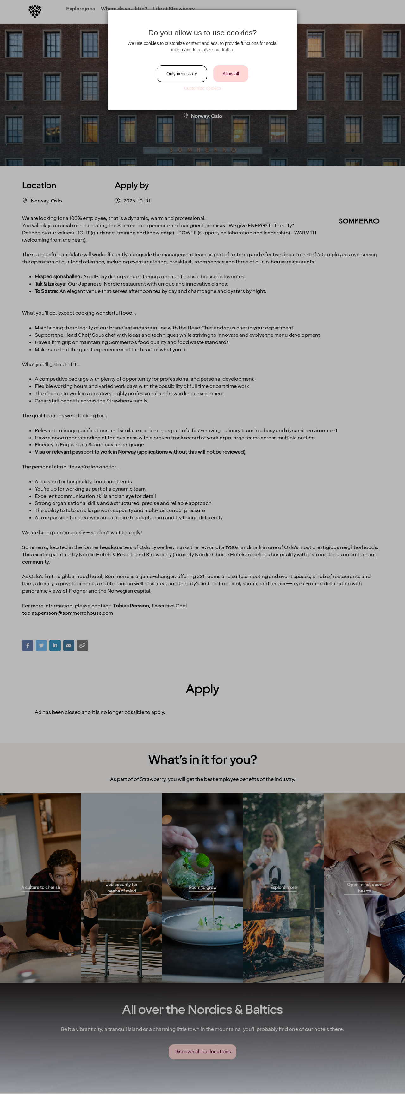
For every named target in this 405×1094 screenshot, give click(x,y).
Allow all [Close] (231, 73)
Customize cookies (202, 88)
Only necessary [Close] (181, 73)
